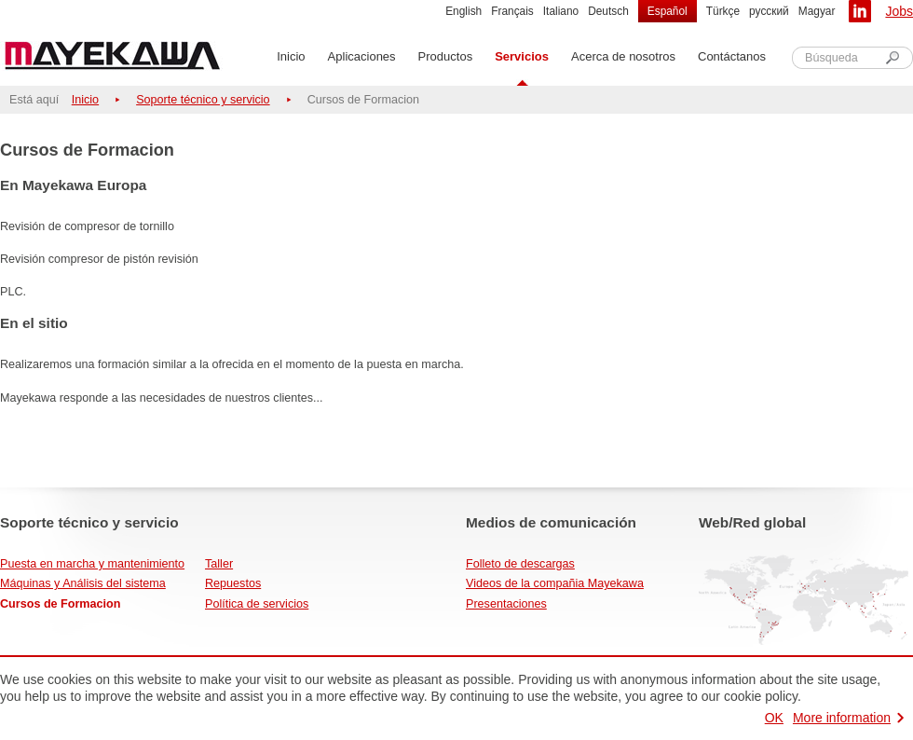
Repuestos (233, 583)
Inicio (291, 56)
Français (512, 11)
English (463, 11)
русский (769, 11)
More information (842, 717)
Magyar (817, 11)
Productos (445, 56)
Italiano (561, 11)
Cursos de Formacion (60, 603)
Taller (219, 563)
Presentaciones (506, 603)
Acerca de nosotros (623, 56)
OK (774, 717)
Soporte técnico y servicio (203, 99)
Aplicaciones (362, 56)
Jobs (899, 11)
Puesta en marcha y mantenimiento (92, 563)
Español (667, 11)
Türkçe (723, 11)
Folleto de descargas (520, 563)
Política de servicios (256, 603)
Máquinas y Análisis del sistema (83, 583)
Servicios (522, 56)
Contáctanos (732, 56)
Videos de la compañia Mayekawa (555, 583)
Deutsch (608, 11)
